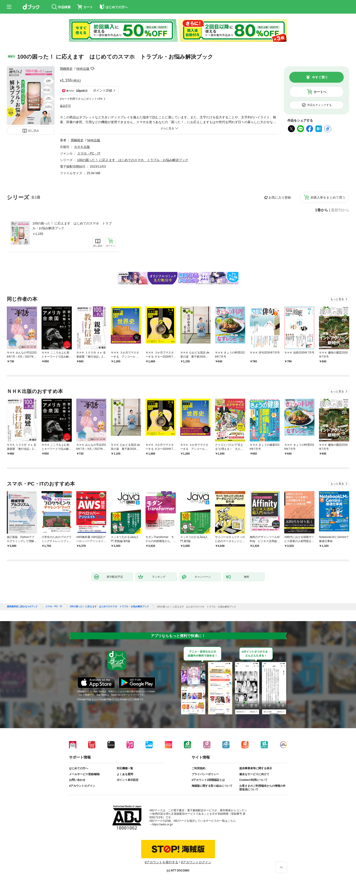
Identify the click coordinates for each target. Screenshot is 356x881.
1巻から (321, 210)
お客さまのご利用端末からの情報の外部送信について (262, 787)
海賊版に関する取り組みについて (212, 785)
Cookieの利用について (253, 779)
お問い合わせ (77, 779)
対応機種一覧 (125, 768)
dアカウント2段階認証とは (208, 779)
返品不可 (65, 105)
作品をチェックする (319, 105)
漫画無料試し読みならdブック (22, 606)
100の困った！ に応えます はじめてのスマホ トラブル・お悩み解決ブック (72, 225)
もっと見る (337, 299)
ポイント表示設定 (127, 779)
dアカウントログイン (82, 785)
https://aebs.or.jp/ (162, 824)
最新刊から (340, 210)
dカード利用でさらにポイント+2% (81, 98)
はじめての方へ (78, 768)
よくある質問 (125, 774)
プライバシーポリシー (205, 774)
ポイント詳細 (102, 90)
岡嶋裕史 (66, 68)
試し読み (33, 130)
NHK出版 (82, 68)
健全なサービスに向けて (254, 774)
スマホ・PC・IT (88, 153)
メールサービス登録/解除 (84, 774)
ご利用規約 (198, 768)
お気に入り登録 (280, 197)
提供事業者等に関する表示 (255, 768)
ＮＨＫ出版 (82, 147)
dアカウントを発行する (161, 862)
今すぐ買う (320, 77)
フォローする (92, 68)
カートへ (320, 92)
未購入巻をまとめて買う (327, 197)
